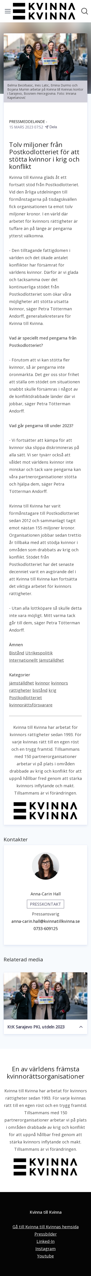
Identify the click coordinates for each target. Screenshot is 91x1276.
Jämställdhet (51, 660)
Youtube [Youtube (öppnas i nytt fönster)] (45, 1256)
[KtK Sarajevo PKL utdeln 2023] (45, 995)
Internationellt (23, 660)
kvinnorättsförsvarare (30, 705)
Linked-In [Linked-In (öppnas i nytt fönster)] (45, 1241)
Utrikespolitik (39, 653)
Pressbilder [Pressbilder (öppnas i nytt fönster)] (45, 1234)
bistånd (39, 690)
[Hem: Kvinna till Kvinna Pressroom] (44, 11)
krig (52, 690)
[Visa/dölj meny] (8, 11)
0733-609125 (46, 928)
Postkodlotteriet (25, 697)
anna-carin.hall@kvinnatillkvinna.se (45, 921)
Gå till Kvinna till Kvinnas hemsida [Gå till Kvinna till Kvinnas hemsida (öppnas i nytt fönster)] (46, 1226)
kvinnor (42, 683)
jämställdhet (21, 683)
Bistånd (16, 653)
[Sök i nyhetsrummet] (84, 11)
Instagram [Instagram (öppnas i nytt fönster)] (45, 1248)
